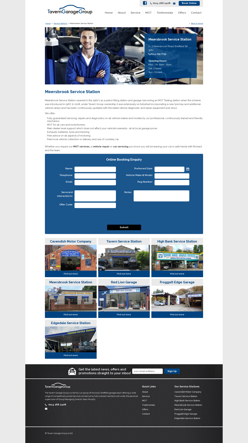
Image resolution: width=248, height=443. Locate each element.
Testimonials (165, 12)
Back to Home (197, 23)
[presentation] (124, 215)
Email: (69, 181)
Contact (196, 12)
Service (135, 12)
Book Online (189, 3)
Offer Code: (66, 204)
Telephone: (66, 175)
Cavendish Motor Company (187, 392)
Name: (69, 168)
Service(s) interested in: (65, 194)
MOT (148, 12)
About (122, 12)
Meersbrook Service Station (188, 405)
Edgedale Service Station (187, 418)
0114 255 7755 (157, 53)
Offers (182, 12)
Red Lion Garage (183, 409)
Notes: (128, 192)
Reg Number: (145, 181)
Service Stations (60, 23)
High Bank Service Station (187, 400)
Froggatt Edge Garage (185, 414)
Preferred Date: (143, 168)
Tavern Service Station (185, 396)
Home (109, 12)
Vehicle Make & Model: (139, 175)
